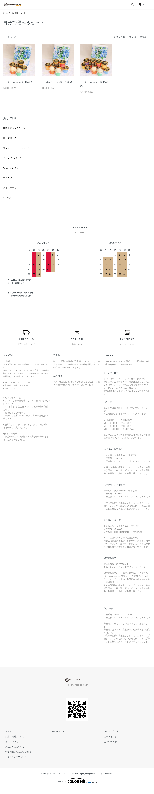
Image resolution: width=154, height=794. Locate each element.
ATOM (61, 738)
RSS (54, 738)
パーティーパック (14, 160)
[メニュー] (149, 4)
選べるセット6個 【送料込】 (19, 82)
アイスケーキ (11, 193)
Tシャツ (8, 203)
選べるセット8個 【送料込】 (57, 82)
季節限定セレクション (16, 128)
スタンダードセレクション (19, 150)
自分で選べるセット (21, 13)
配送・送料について (12, 743)
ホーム (5, 13)
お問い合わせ (108, 748)
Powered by (76, 786)
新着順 (143, 36)
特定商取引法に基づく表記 (15, 758)
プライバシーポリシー (13, 763)
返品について (9, 748)
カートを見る (108, 743)
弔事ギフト (10, 182)
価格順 (132, 36)
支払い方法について (12, 753)
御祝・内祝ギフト (14, 171)
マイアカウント (109, 738)
